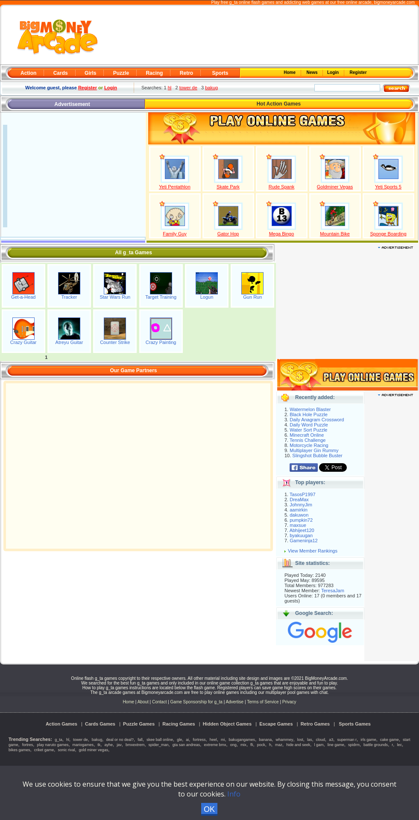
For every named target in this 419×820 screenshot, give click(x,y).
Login (333, 72)
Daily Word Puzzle (309, 424)
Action (28, 73)
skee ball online (160, 740)
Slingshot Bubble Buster (317, 455)
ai (187, 740)
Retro (186, 73)
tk (98, 745)
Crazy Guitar (23, 342)
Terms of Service (263, 701)
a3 (331, 740)
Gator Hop (228, 233)
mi (223, 740)
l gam (319, 745)
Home (290, 72)
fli (251, 745)
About (143, 701)
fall (140, 740)
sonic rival (66, 750)
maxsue (298, 525)
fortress (199, 740)
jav (119, 745)
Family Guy (175, 233)
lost (300, 740)
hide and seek (298, 745)
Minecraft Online (307, 435)
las (309, 740)
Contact (159, 701)
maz (278, 745)
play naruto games (52, 745)
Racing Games (178, 723)
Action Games (61, 723)
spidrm (354, 745)
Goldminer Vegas (335, 186)
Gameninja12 (303, 540)
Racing (154, 73)
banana (265, 740)
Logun (207, 297)
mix (243, 745)
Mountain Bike (335, 233)
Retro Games (315, 723)
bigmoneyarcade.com (394, 2)
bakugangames (242, 740)
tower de (188, 87)
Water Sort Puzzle (308, 429)
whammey (284, 740)
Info (233, 794)
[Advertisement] (259, 35)
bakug (211, 87)
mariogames (83, 745)
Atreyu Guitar (69, 342)
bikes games (19, 750)
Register (358, 72)
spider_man (159, 745)
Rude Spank (282, 186)
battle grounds (375, 745)
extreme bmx (215, 745)
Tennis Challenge (307, 440)
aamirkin (299, 509)
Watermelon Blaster (310, 409)
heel (213, 740)
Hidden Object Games (227, 723)
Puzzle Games (139, 723)
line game (336, 745)
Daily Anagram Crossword (317, 419)
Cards (60, 73)
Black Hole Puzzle (309, 414)
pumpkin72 (301, 520)
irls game (368, 740)
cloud (320, 740)
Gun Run (252, 297)
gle (179, 740)
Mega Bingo (281, 233)
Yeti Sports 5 (388, 186)
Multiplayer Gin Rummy (314, 450)
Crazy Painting (161, 342)
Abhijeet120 (302, 530)
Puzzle (121, 73)
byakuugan (301, 535)
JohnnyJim (301, 504)
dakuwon (299, 514)
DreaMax (299, 499)
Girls (90, 73)
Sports (220, 73)
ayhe (108, 745)
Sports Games (355, 723)
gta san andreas (186, 745)
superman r (347, 740)
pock (261, 745)
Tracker (69, 297)
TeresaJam (332, 590)
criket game (44, 750)
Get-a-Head (23, 297)
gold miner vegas (93, 750)
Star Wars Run (115, 297)
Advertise (235, 701)
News (312, 72)
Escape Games (276, 723)
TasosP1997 (303, 494)
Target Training (160, 297)
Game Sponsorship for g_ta (196, 701)
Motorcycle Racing (309, 445)
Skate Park (228, 186)
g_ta (58, 740)
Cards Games (100, 723)
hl (170, 87)
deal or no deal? (120, 740)
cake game (389, 740)
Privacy (289, 701)
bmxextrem (135, 745)
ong (233, 745)
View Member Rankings (312, 550)
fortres (27, 745)
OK (209, 809)
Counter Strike (115, 342)
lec (399, 745)
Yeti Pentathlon (174, 186)
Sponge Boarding (388, 233)
